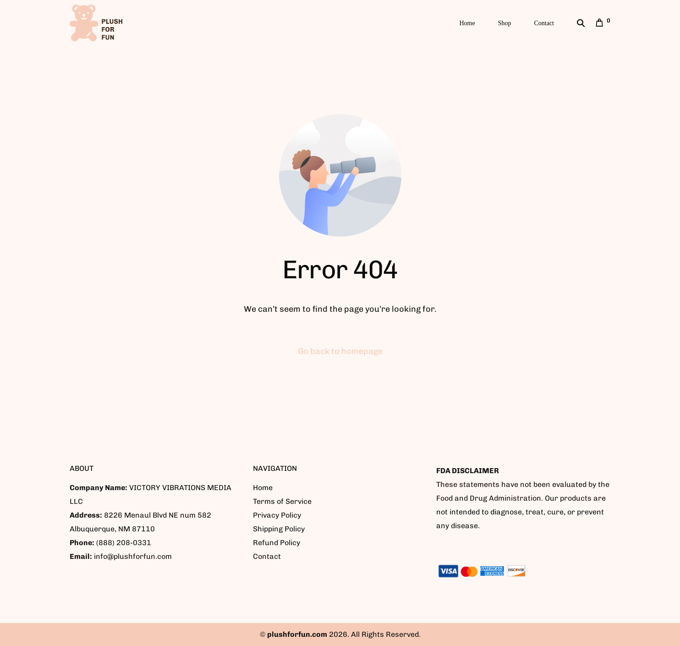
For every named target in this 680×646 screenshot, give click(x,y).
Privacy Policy (277, 515)
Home (263, 487)
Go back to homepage (340, 351)
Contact (267, 556)
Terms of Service (282, 501)
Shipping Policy (279, 529)
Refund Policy (276, 542)
